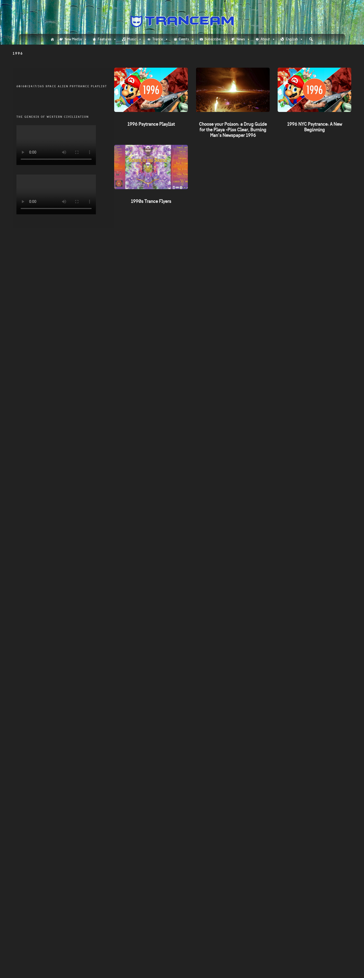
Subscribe (215, 39)
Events (186, 39)
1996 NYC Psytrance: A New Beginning (314, 127)
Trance (160, 39)
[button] (311, 39)
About (268, 39)
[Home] (52, 39)
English (294, 39)
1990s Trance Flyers (151, 201)
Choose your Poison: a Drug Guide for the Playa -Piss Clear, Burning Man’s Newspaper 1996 (233, 129)
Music (134, 39)
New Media (76, 39)
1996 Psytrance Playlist (151, 124)
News (243, 39)
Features (107, 39)
